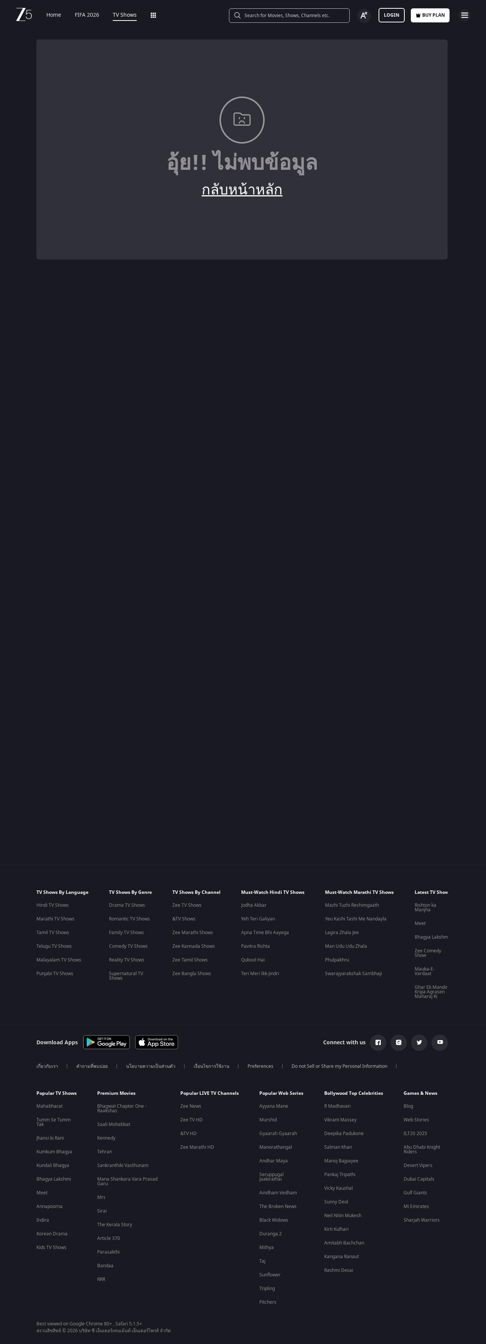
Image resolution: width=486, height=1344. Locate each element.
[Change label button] (364, 16)
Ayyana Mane (273, 1106)
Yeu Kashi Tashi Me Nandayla (356, 919)
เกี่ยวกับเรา (47, 1066)
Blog (408, 1106)
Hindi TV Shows (52, 905)
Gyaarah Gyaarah (278, 1133)
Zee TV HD (191, 1119)
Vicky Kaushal (338, 1188)
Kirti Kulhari (336, 1229)
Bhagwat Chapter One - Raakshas (122, 1108)
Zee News (190, 1106)
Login (391, 15)
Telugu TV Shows (54, 946)
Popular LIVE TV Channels (209, 1093)
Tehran (104, 1151)
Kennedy (106, 1138)
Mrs (101, 1197)
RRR (101, 1279)
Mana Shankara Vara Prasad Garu (127, 1181)
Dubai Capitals (419, 1179)
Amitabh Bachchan (344, 1243)
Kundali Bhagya (52, 1165)
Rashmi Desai (338, 1270)
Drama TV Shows (127, 905)
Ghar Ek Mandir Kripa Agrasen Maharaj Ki (431, 992)
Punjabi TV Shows (54, 973)
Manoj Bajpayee (341, 1160)
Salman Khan (338, 1147)
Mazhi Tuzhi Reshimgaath (352, 905)
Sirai (102, 1211)
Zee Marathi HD (197, 1147)
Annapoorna (49, 1206)
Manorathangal (275, 1147)
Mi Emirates (416, 1206)
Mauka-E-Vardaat (425, 971)
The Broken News (278, 1206)
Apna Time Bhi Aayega (265, 932)
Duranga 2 (270, 1233)
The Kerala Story (114, 1224)
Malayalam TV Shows (58, 960)
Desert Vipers (418, 1165)
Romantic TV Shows (129, 919)
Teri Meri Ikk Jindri (260, 973)
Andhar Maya (273, 1160)
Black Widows (273, 1220)
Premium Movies (116, 1093)
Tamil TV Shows (52, 932)
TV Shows (119, 15)
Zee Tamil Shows (190, 960)
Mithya (266, 1247)
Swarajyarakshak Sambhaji (353, 973)
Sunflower (270, 1274)
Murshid (268, 1119)
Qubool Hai (253, 960)
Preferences (260, 1066)
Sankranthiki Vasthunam (122, 1165)
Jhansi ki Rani (50, 1138)
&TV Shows (184, 919)
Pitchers (267, 1302)
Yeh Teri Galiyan (258, 919)
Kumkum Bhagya (54, 1151)
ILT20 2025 (415, 1133)
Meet (420, 923)
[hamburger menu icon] (465, 15)
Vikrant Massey (340, 1119)
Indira (42, 1220)
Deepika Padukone (344, 1133)
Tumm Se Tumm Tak (53, 1122)
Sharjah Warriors (422, 1220)
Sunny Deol (336, 1202)
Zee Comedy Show (428, 953)
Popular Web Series (281, 1093)
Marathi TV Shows (55, 919)
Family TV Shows (126, 932)
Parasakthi (108, 1252)
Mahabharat (49, 1106)
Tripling (267, 1288)
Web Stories (416, 1119)
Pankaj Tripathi (339, 1174)
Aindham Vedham (278, 1192)
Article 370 (108, 1238)
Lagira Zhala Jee (342, 932)
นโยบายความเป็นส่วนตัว (150, 1066)
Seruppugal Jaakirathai (271, 1177)
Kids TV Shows (51, 1247)
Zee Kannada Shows (193, 946)
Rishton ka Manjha (425, 907)
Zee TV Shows (187, 905)
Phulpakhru (337, 960)
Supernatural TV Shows (126, 976)
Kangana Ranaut (341, 1256)
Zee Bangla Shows (191, 973)
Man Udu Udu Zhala (346, 946)
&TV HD (188, 1133)
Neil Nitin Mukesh (342, 1215)
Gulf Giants (415, 1192)
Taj (262, 1261)
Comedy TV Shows (128, 946)
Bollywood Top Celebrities (353, 1093)
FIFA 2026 (81, 15)
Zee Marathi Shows (192, 932)
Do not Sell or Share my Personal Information (339, 1066)
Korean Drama (52, 1233)
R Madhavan (337, 1106)
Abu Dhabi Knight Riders (422, 1149)
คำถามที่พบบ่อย (92, 1066)
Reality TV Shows (126, 960)
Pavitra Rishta (255, 946)
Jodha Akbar (254, 905)
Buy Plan (430, 15)
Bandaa (105, 1265)
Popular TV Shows (56, 1093)
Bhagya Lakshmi (432, 937)
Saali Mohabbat (113, 1124)
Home (48, 15)
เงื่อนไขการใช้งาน (211, 1066)
